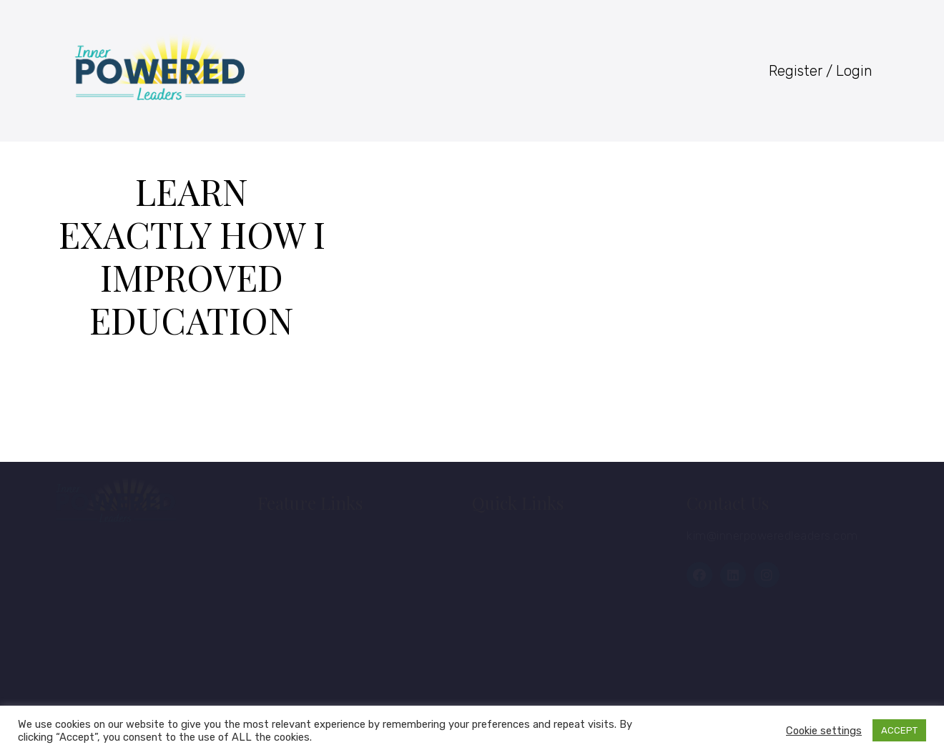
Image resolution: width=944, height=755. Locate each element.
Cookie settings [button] (824, 730)
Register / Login (820, 70)
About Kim (302, 574)
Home (289, 541)
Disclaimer (302, 673)
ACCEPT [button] (899, 730)
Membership (309, 607)
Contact (294, 640)
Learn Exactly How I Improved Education (192, 255)
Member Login (528, 541)
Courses (510, 574)
